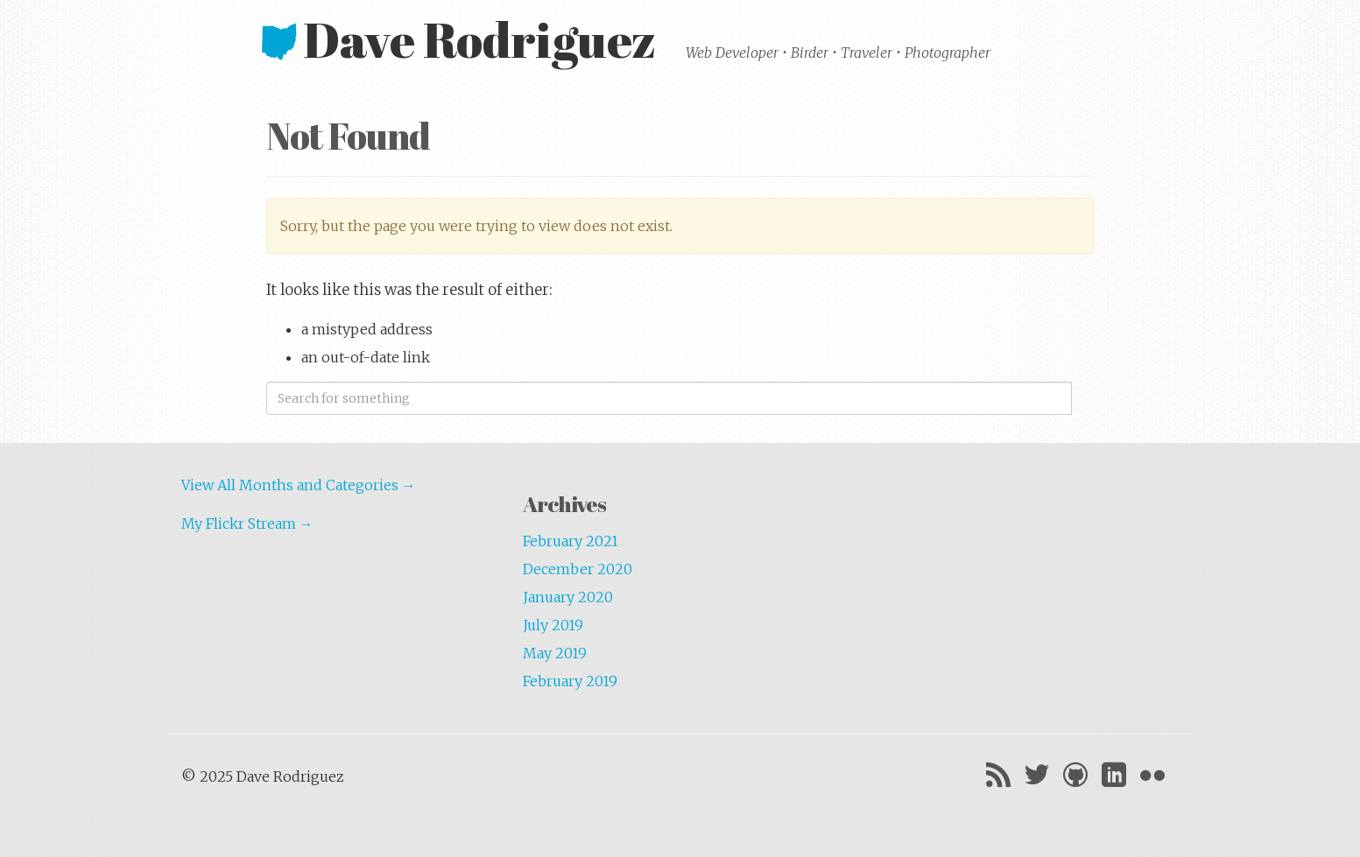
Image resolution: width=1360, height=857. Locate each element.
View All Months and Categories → (298, 485)
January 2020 (568, 597)
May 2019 (555, 653)
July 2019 (553, 625)
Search (1082, 398)
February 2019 (570, 681)
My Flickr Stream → (247, 523)
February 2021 (570, 541)
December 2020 (577, 569)
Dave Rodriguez (464, 39)
